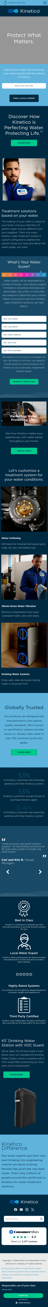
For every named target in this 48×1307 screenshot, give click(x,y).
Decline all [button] (23, 1299)
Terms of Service (9, 1272)
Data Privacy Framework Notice (32, 1272)
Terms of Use (21, 1268)
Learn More (24, 143)
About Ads (7, 1275)
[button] (24, 1302)
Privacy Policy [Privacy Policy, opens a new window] (7, 1290)
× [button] (44, 1284)
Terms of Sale (34, 1268)
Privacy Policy (8, 1268)
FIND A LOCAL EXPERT (24, 98)
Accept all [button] (23, 1295)
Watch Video (24, 451)
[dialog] (24, 1294)
